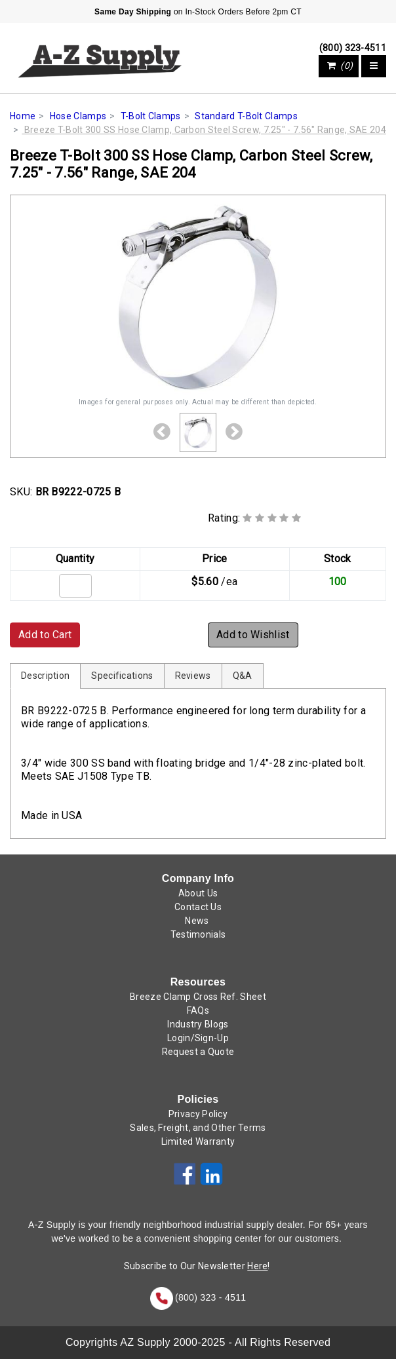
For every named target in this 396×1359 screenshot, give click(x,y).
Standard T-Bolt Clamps (246, 116)
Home (22, 116)
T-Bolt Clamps (151, 116)
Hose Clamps (78, 116)
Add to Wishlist (253, 634)
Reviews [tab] (193, 675)
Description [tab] (45, 675)
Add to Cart (44, 634)
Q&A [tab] (242, 675)
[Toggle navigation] (373, 66)
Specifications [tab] (122, 675)
